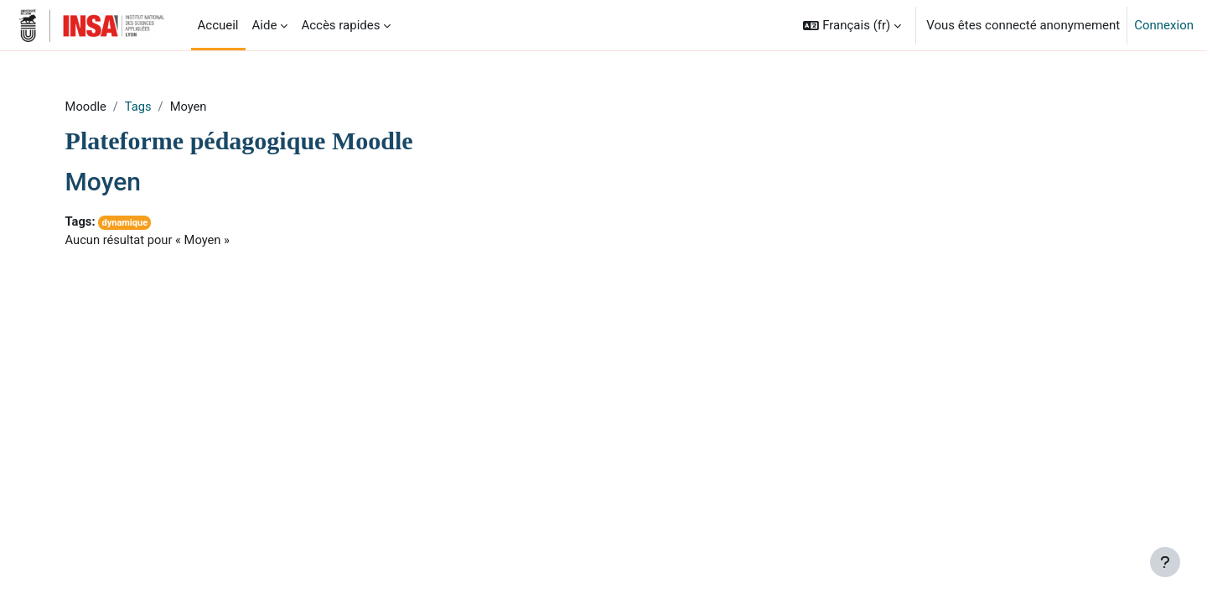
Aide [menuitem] (264, 25)
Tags (161, 106)
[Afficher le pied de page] (1165, 562)
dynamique (149, 223)
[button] (852, 25)
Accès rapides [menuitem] (340, 25)
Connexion (1164, 25)
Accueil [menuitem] (218, 25)
